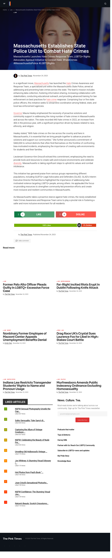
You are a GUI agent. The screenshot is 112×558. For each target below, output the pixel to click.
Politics (63, 379)
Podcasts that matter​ (66, 429)
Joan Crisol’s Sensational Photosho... (31, 482)
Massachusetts (41, 83)
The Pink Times (12, 538)
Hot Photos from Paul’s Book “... (29, 472)
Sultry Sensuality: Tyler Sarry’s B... (30, 420)
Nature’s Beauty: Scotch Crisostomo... (32, 503)
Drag (58, 330)
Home (5, 10)
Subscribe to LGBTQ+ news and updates (74, 450)
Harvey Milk (62, 440)
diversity (18, 163)
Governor (18, 113)
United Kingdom (65, 281)
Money (9, 330)
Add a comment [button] (24, 241)
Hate (68, 83)
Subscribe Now (82, 420)
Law (11, 10)
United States (11, 379)
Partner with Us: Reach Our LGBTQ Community (76, 445)
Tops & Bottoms (64, 434)
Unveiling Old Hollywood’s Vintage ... (31, 451)
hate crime (51, 99)
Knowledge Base (64, 461)
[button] (4, 3)
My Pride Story (63, 455)
